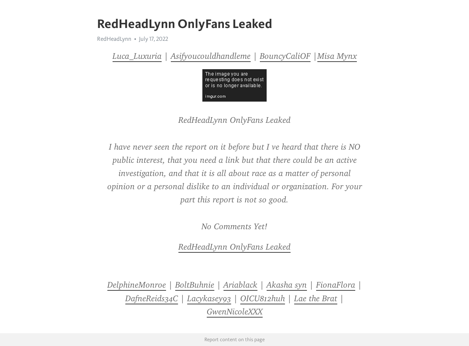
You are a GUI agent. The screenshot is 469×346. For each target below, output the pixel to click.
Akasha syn (287, 285)
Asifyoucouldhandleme (211, 56)
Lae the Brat (315, 298)
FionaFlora (335, 285)
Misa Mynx (337, 56)
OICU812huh (262, 298)
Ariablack (240, 285)
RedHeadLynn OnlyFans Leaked (234, 247)
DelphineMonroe (136, 285)
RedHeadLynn (114, 38)
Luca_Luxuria (137, 56)
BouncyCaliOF (285, 56)
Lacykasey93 (209, 298)
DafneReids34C (151, 298)
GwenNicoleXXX (235, 311)
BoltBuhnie (194, 285)
